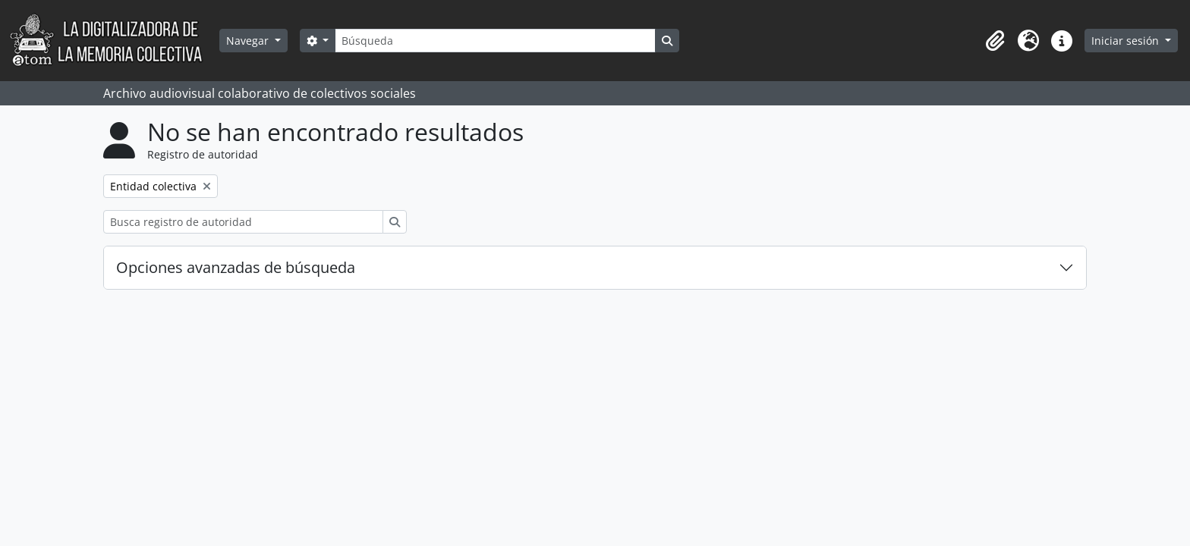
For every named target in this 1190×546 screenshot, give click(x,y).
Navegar (249, 40)
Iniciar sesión (1126, 40)
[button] (995, 41)
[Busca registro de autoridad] (243, 222)
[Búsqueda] (495, 40)
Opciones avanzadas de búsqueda (235, 267)
